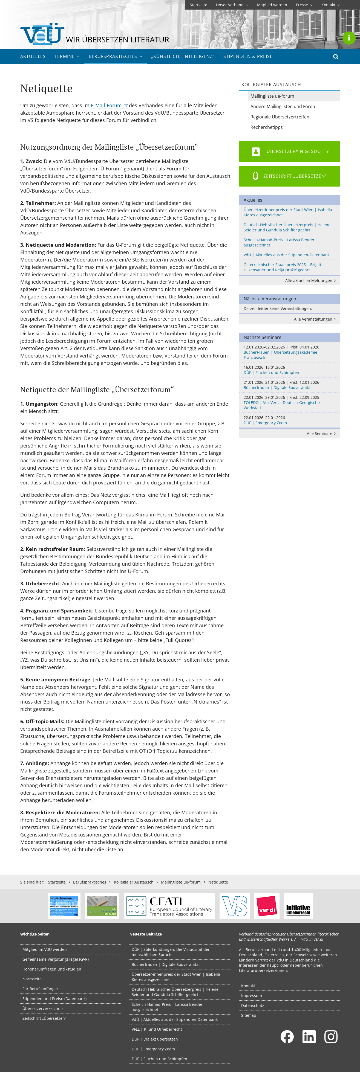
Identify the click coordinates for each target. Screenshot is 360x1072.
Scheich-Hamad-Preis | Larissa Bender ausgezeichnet (279, 242)
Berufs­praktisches (115, 56)
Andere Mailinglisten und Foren (282, 106)
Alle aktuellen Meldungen (311, 280)
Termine (67, 56)
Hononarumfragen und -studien (51, 969)
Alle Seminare (322, 433)
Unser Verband (232, 4)
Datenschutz (252, 1005)
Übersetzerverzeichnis (43, 1008)
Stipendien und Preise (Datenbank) (54, 998)
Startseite (198, 4)
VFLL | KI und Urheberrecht (157, 1029)
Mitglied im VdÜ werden (44, 949)
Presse (304, 4)
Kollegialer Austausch (134, 882)
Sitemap (248, 1015)
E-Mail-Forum (106, 105)
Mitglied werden (272, 4)
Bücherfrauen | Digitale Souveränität (290, 385)
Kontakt (330, 4)
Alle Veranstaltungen (316, 319)
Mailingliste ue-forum (272, 96)
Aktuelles (33, 56)
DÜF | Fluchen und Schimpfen (290, 370)
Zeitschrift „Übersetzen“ (44, 1018)
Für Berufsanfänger (40, 988)
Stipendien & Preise (248, 56)
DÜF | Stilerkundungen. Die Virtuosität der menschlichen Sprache (171, 952)
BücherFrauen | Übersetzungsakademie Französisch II (290, 352)
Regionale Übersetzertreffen (279, 117)
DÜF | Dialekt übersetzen (155, 1039)
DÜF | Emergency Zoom (290, 420)
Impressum (251, 995)
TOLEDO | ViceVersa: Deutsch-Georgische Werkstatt (290, 402)
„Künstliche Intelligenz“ (183, 56)
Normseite (32, 978)
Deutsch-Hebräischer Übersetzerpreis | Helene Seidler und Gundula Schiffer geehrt (287, 227)
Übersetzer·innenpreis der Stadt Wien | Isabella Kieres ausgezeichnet (288, 212)
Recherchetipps (266, 127)
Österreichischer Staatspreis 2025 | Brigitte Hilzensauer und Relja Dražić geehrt (284, 267)
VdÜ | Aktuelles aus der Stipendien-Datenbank (287, 254)
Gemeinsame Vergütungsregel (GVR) (55, 959)
